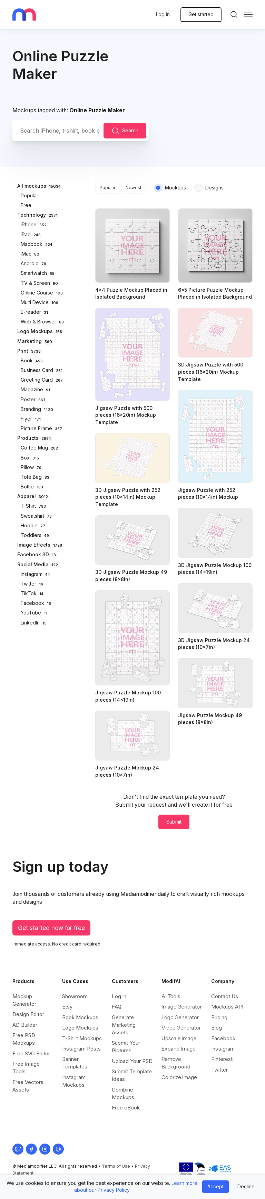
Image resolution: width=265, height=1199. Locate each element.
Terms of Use (116, 1166)
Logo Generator (180, 1017)
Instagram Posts (81, 1048)
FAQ (116, 1006)
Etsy (67, 1006)
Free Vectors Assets (27, 1086)
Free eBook (126, 1107)
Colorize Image (179, 1077)
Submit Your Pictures (126, 1047)
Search (124, 131)
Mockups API (227, 1006)
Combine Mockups (123, 1093)
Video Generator (181, 1027)
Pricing (219, 1017)
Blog (216, 1027)
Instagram (223, 1048)
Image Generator (181, 1006)
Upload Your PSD (132, 1061)
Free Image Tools (26, 1068)
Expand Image (178, 1048)
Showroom (75, 996)
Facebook (223, 1038)
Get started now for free (51, 927)
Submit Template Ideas (132, 1075)
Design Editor (28, 1014)
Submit (173, 822)
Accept (215, 1186)
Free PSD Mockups (23, 1039)
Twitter (219, 1069)
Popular (108, 187)
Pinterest (222, 1059)
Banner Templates (74, 1063)
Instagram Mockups (74, 1081)
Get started (201, 14)
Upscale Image (178, 1038)
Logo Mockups (80, 1027)
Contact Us (224, 996)
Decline (246, 1186)
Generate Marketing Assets (124, 1025)
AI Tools (170, 996)
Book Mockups (80, 1017)
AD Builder (24, 1025)
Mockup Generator (24, 1000)
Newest (133, 187)
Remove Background (175, 1063)
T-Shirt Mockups (82, 1038)
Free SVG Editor (31, 1053)
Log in (163, 14)
